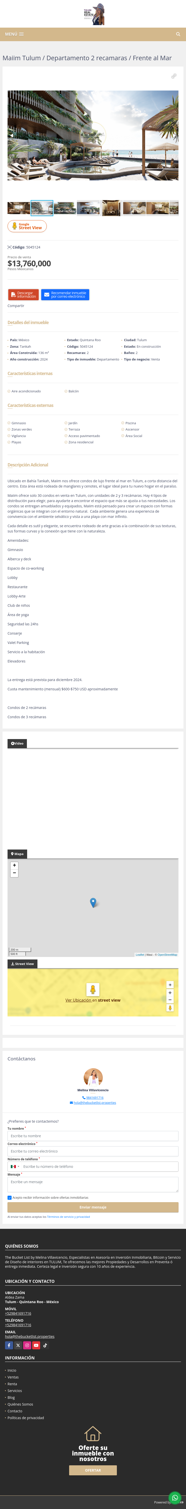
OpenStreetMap (167, 954)
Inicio (12, 1370)
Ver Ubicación (79, 1000)
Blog (11, 1397)
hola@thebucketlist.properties (95, 1103)
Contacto (15, 1411)
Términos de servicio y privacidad (68, 1217)
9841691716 (95, 1098)
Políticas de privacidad (26, 1417)
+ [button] (14, 866)
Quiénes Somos (20, 1404)
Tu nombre (17, 1128)
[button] (174, 76)
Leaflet (140, 954)
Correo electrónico (22, 1144)
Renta (12, 1383)
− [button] (14, 873)
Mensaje (15, 1174)
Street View (27, 226)
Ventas (13, 1377)
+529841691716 (18, 1313)
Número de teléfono (24, 1159)
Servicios (15, 1390)
